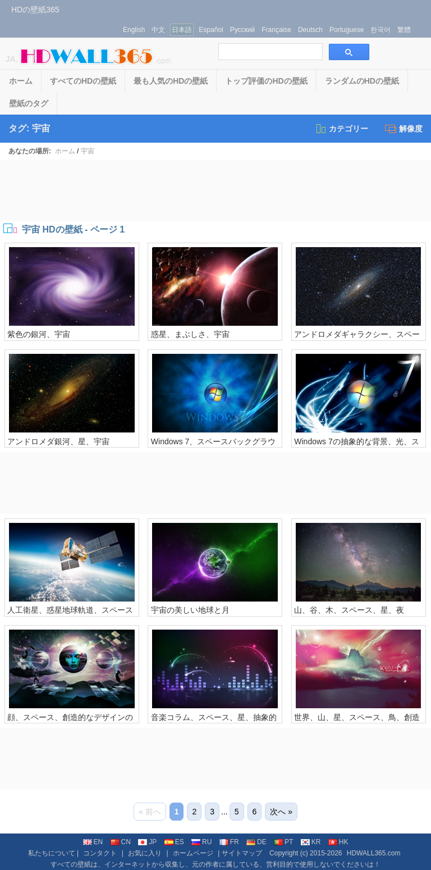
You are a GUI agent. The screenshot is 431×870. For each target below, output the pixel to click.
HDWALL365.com (374, 853)
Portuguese (346, 30)
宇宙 (87, 151)
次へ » (281, 811)
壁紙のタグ (28, 103)
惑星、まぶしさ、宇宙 (190, 334)
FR (229, 842)
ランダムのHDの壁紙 (362, 80)
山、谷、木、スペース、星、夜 (349, 609)
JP (147, 842)
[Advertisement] (215, 190)
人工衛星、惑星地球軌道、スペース (70, 609)
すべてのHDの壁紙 (83, 80)
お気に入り (145, 853)
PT (283, 842)
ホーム (21, 80)
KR (311, 842)
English (134, 30)
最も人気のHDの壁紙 (171, 80)
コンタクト (100, 853)
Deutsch (310, 30)
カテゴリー (341, 128)
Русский (242, 30)
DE (256, 842)
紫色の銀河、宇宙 (38, 334)
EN (93, 842)
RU (201, 842)
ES (174, 842)
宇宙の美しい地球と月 (190, 609)
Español (211, 30)
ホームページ (193, 853)
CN (121, 842)
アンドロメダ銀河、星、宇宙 (58, 441)
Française (276, 30)
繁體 (404, 30)
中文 (158, 30)
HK (338, 842)
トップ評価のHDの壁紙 (266, 80)
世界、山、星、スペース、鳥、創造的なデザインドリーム (357, 722)
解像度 (404, 128)
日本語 (182, 30)
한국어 (380, 30)
